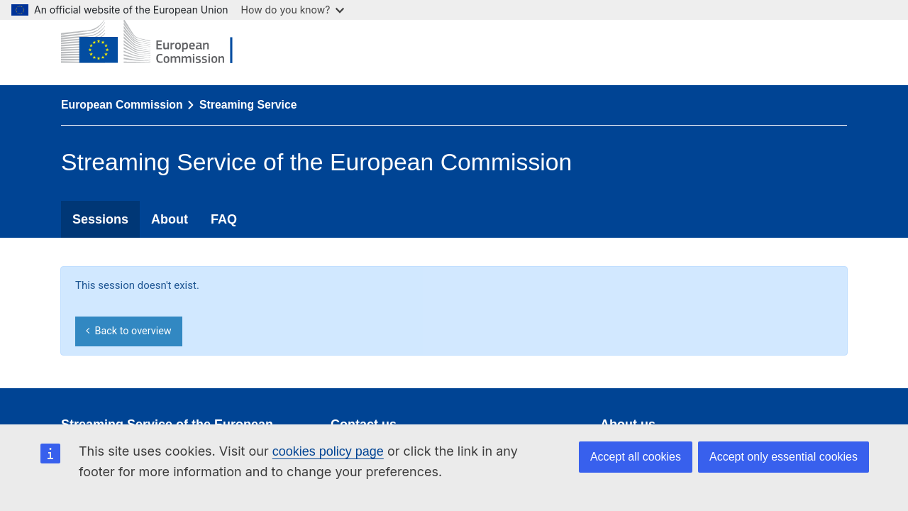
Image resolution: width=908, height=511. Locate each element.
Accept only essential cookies (783, 457)
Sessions (100, 219)
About (169, 219)
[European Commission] (157, 42)
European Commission (122, 105)
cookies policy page (328, 451)
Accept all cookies (635, 457)
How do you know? (293, 10)
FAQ (224, 219)
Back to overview (128, 331)
